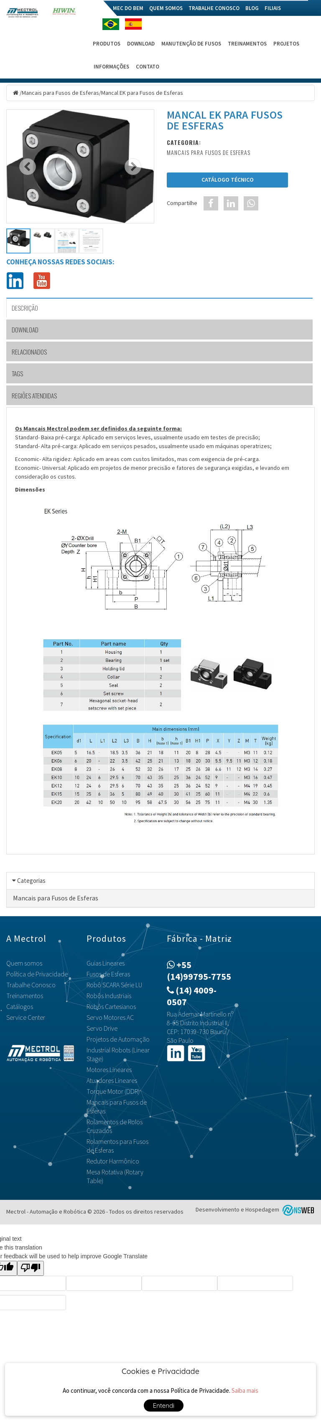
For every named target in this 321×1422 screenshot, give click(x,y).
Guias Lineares (106, 963)
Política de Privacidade (37, 974)
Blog (252, 8)
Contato (147, 66)
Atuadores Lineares (112, 1080)
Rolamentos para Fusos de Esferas (117, 1145)
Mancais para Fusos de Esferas (60, 92)
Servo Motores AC (110, 1017)
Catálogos (19, 1006)
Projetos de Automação (118, 1039)
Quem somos (166, 8)
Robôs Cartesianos (111, 1006)
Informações (111, 66)
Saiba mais (245, 1390)
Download (141, 43)
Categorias (31, 881)
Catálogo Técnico (227, 179)
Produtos (106, 43)
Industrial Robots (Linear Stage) (118, 1054)
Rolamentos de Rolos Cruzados (115, 1126)
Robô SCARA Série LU (114, 985)
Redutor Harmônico (113, 1161)
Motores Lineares (109, 1069)
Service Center (25, 1017)
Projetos (286, 43)
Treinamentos (247, 43)
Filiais (273, 8)
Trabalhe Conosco (214, 8)
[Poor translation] (30, 1268)
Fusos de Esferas (108, 974)
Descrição (25, 307)
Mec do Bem (128, 8)
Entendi (164, 1405)
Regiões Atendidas (34, 395)
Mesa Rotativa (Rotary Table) (115, 1176)
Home (99, 8)
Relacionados (29, 351)
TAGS (17, 373)
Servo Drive (102, 1028)
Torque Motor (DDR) (113, 1091)
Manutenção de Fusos (191, 43)
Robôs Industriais (109, 995)
